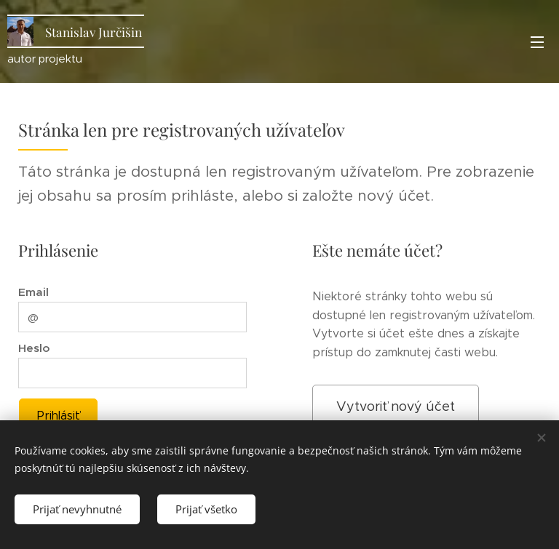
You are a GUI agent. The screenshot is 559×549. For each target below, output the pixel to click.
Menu (537, 42)
